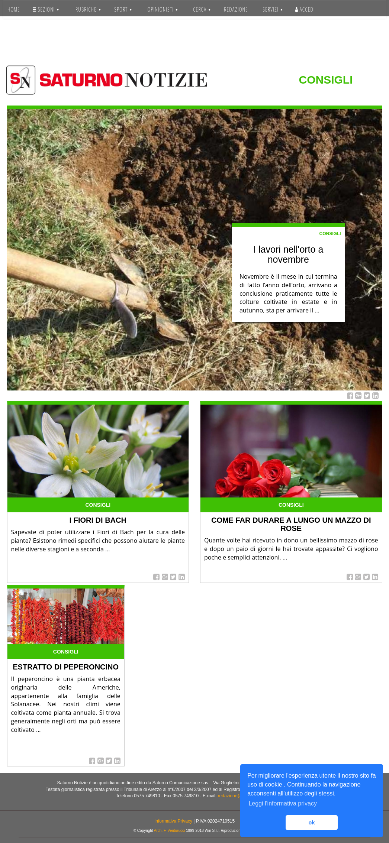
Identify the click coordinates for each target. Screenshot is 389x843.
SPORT (123, 9)
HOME (13, 9)
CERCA (201, 9)
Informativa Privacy (173, 821)
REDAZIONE (236, 9)
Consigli (330, 233)
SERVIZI (272, 9)
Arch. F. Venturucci (169, 831)
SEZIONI (46, 9)
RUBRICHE (87, 9)
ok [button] (312, 823)
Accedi (305, 9)
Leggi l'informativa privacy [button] (282, 803)
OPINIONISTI (163, 9)
